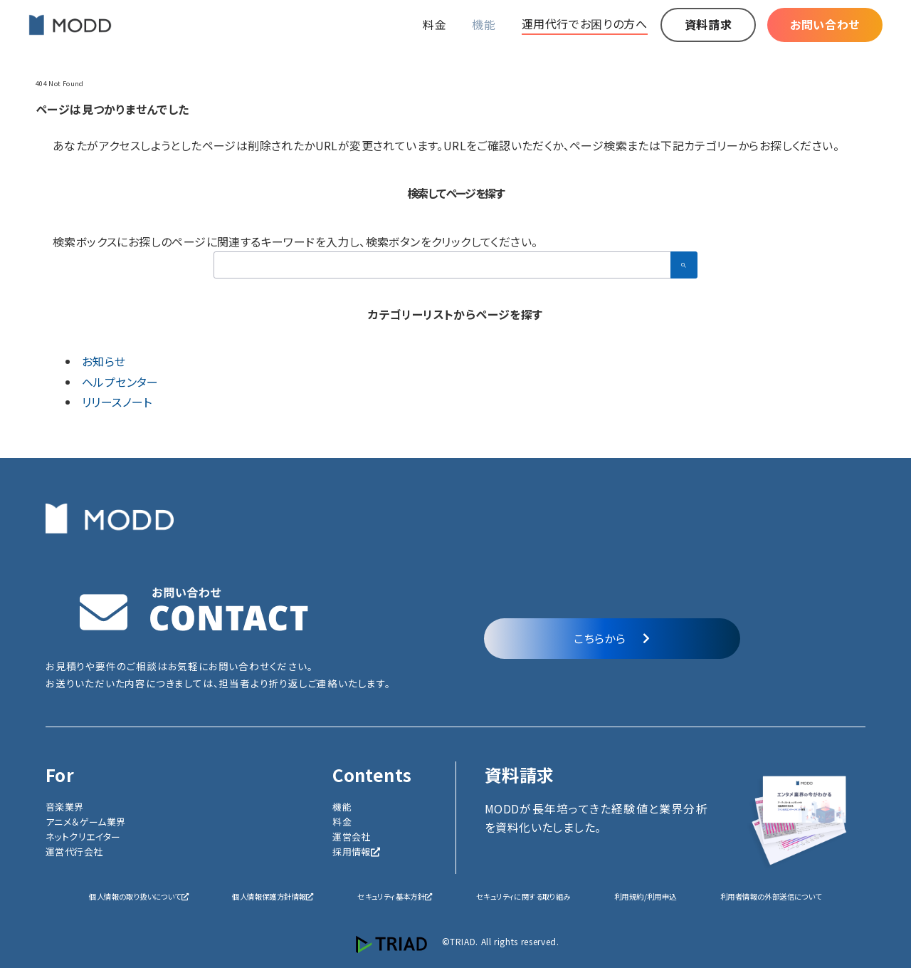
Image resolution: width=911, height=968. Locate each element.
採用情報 (356, 851)
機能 (342, 806)
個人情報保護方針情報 (272, 896)
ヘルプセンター (120, 381)
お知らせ (104, 361)
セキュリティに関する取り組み (523, 896)
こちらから (612, 638)
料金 (342, 821)
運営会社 (351, 836)
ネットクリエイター (83, 836)
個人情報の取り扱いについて (139, 896)
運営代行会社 (74, 851)
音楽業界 (65, 806)
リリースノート (117, 401)
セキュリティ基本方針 (394, 896)
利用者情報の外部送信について (771, 896)
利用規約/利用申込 (645, 896)
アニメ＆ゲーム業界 (86, 821)
